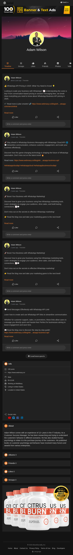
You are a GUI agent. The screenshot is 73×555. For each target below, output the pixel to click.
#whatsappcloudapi (12, 165)
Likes (10, 472)
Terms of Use (45, 548)
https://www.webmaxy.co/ (16, 372)
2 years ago (14, 137)
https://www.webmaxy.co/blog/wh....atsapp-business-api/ (36, 160)
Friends (11, 463)
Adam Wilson (36, 50)
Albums (11, 455)
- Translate (25, 80)
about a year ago (16, 80)
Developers (61, 548)
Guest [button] (64, 2)
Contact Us (24, 548)
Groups (11, 480)
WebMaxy (19, 383)
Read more (8, 113)
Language (36, 551)
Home (10, 548)
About (16, 548)
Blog (53, 548)
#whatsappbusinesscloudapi (45, 165)
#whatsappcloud (26, 165)
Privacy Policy (34, 548)
